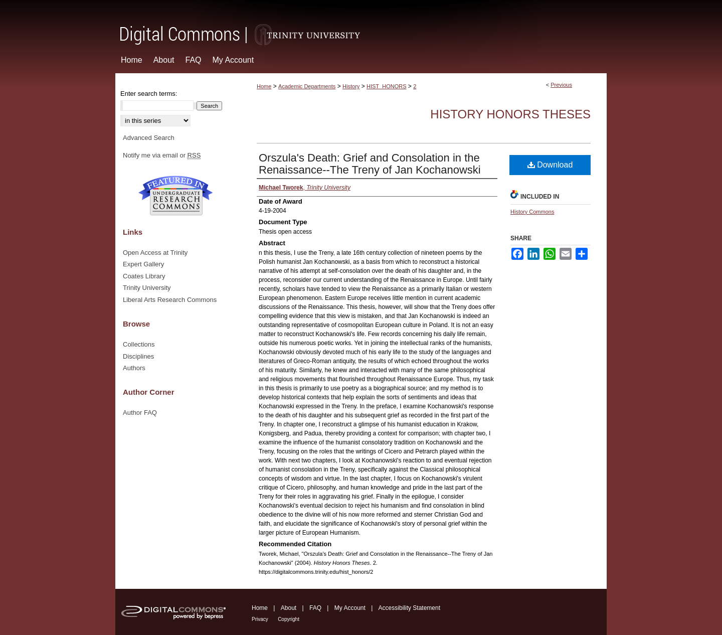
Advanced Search (148, 137)
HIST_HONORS (386, 86)
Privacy (260, 619)
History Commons (532, 212)
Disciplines (138, 356)
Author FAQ (140, 412)
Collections (139, 344)
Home (264, 86)
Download (550, 165)
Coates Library (144, 276)
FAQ (315, 607)
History (350, 86)
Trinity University (147, 287)
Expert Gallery (143, 264)
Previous (561, 85)
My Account (350, 607)
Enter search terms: (148, 93)
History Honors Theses (510, 114)
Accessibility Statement (409, 607)
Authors (134, 368)
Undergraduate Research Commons (175, 196)
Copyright (288, 619)
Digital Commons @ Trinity (361, 23)
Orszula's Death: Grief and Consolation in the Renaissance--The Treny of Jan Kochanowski (370, 163)
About (288, 607)
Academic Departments (306, 86)
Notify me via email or (162, 155)
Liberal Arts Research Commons (170, 299)
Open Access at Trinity (155, 252)
